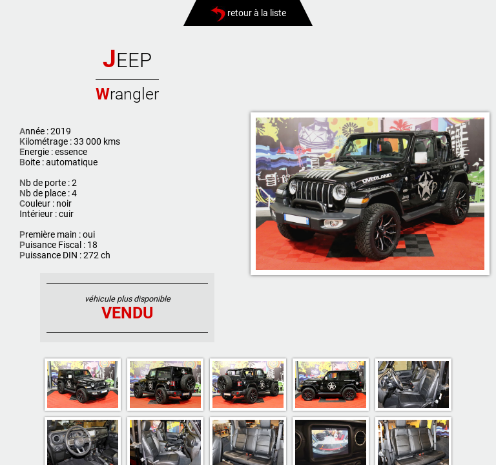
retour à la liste (248, 13)
